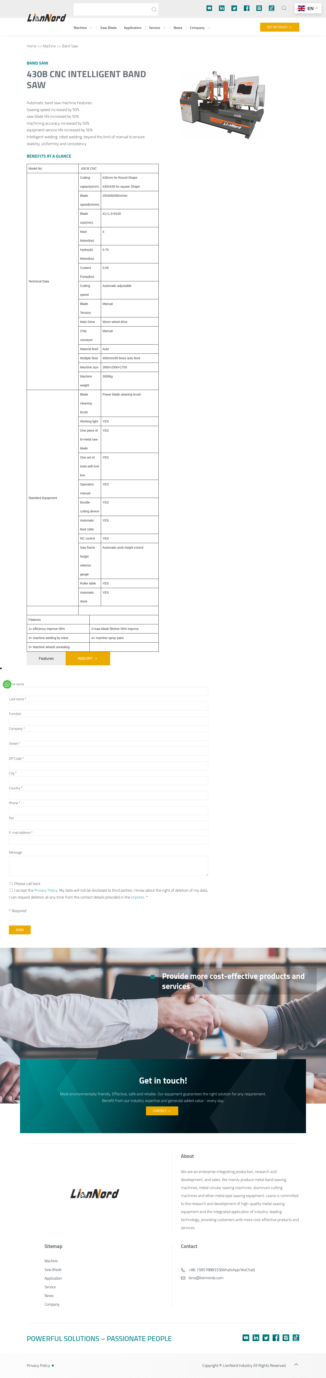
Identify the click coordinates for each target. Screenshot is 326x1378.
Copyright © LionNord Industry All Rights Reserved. (244, 1365)
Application (133, 28)
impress (137, 897)
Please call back (25, 883)
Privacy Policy (45, 890)
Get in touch (279, 27)
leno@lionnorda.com (202, 1277)
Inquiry (88, 658)
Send (20, 930)
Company (200, 28)
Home (31, 46)
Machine (83, 28)
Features (46, 658)
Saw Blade (108, 28)
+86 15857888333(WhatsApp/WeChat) (218, 1269)
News (178, 28)
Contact (162, 1111)
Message (15, 852)
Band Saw (70, 46)
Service (157, 28)
